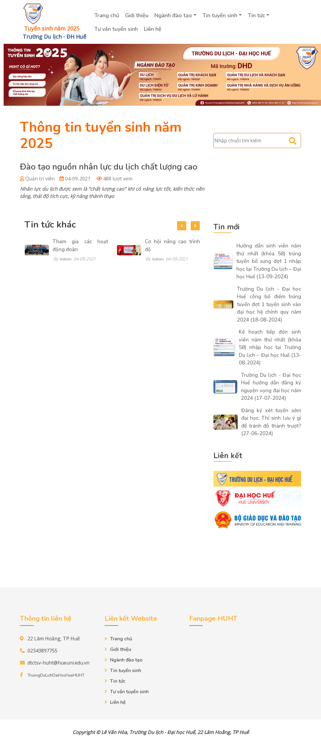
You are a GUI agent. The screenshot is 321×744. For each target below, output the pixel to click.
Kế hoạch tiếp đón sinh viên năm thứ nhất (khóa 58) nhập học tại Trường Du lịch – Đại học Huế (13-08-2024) (270, 347)
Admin (66, 259)
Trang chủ (106, 15)
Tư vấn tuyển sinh (116, 29)
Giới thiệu (136, 15)
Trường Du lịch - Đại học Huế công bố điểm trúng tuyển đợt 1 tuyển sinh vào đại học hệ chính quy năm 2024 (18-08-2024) (269, 304)
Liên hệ (152, 29)
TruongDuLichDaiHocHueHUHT (56, 675)
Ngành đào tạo (173, 15)
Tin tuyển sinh (220, 15)
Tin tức (256, 15)
